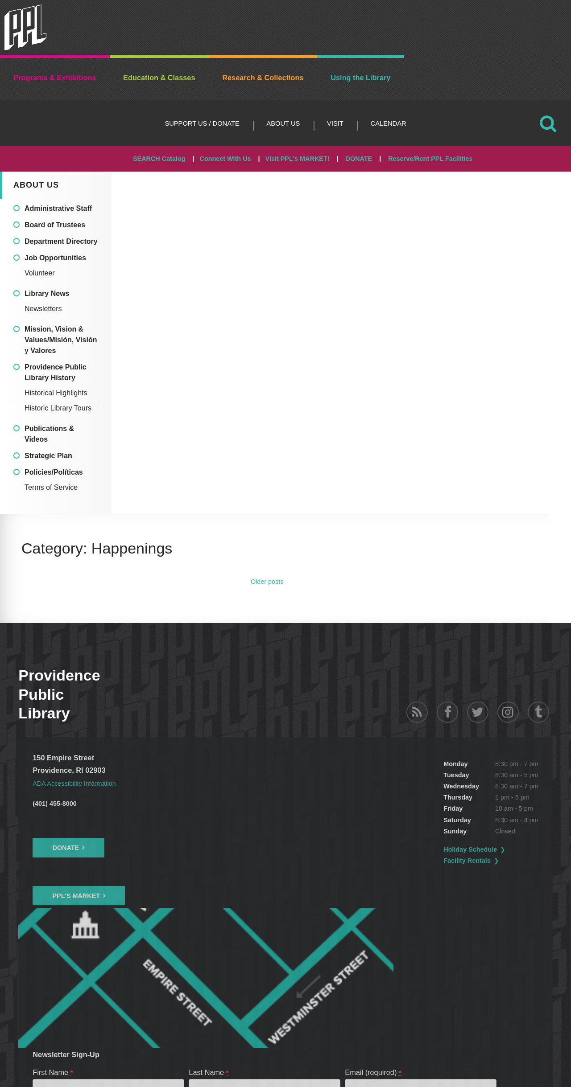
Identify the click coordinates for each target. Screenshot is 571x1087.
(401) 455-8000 (54, 803)
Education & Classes (159, 78)
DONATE (358, 158)
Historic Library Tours (58, 408)
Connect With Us (225, 158)
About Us (283, 123)
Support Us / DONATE (202, 123)
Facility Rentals (247, 860)
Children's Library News (266, 991)
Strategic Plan (48, 455)
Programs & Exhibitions (54, 78)
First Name (53, 944)
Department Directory (61, 241)
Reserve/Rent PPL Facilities (430, 158)
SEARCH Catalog (159, 158)
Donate (65, 847)
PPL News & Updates (347, 991)
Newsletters (43, 308)
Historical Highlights (56, 393)
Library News (47, 293)
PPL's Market (76, 895)
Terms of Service (51, 487)
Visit (335, 123)
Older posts (267, 581)
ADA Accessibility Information (80, 783)
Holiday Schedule (250, 849)
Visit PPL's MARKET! (297, 158)
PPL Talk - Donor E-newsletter (173, 991)
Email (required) (373, 944)
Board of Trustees (55, 225)
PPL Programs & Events (79, 991)
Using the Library (360, 78)
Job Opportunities (55, 258)
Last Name (209, 944)
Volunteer (40, 273)
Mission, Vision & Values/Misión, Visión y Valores (61, 339)
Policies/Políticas (54, 472)
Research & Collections (262, 78)
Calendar (388, 123)
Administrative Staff (58, 208)
